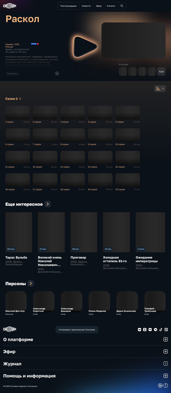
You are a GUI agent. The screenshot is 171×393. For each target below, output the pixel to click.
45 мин (108, 249)
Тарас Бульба (16, 257)
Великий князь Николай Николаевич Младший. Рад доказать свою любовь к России (51, 266)
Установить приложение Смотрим (77, 329)
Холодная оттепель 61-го (115, 259)
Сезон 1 (20, 98)
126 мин (10, 249)
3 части (141, 249)
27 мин (43, 249)
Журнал (85, 363)
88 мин (75, 249)
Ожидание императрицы (147, 259)
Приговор (78, 257)
